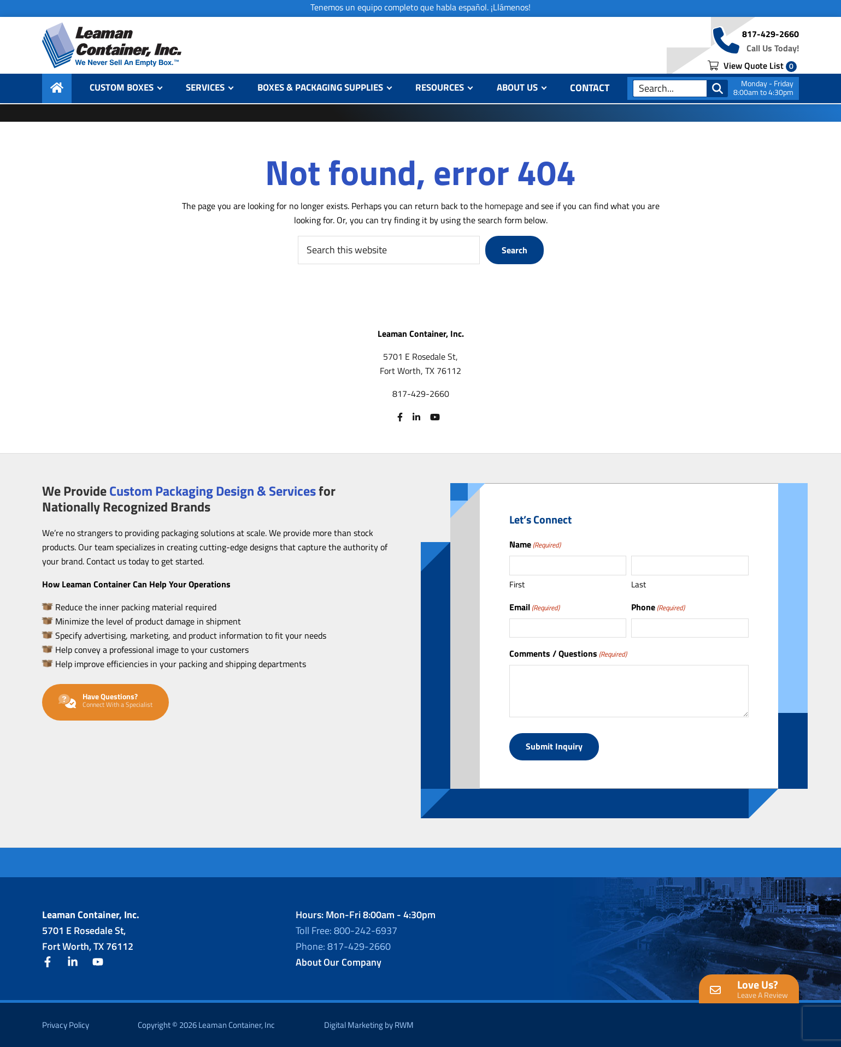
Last (638, 584)
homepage (504, 205)
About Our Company (338, 961)
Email (534, 607)
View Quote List (752, 66)
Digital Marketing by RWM (369, 1024)
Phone (658, 607)
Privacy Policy (65, 1024)
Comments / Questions (568, 653)
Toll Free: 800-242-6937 (346, 930)
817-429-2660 (770, 34)
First (517, 584)
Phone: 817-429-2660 (343, 945)
